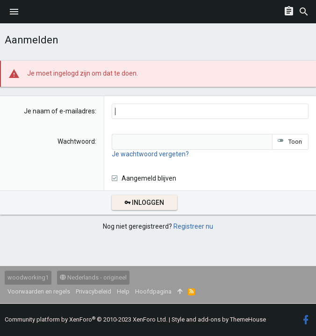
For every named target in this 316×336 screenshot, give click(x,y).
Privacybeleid (93, 291)
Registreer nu (193, 226)
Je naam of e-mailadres (59, 111)
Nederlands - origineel (93, 277)
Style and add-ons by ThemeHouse (219, 319)
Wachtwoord (76, 141)
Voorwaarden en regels (38, 291)
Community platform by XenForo (86, 319)
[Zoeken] (303, 11)
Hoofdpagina (153, 291)
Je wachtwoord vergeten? (150, 154)
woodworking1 (28, 277)
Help (123, 291)
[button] (14, 11)
